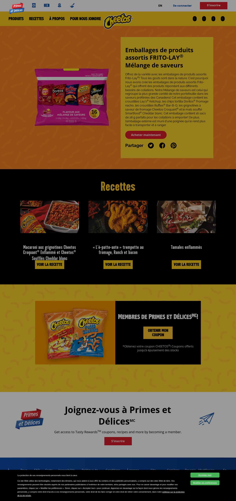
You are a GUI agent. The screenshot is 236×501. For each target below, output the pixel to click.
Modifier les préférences (205, 483)
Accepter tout (204, 475)
